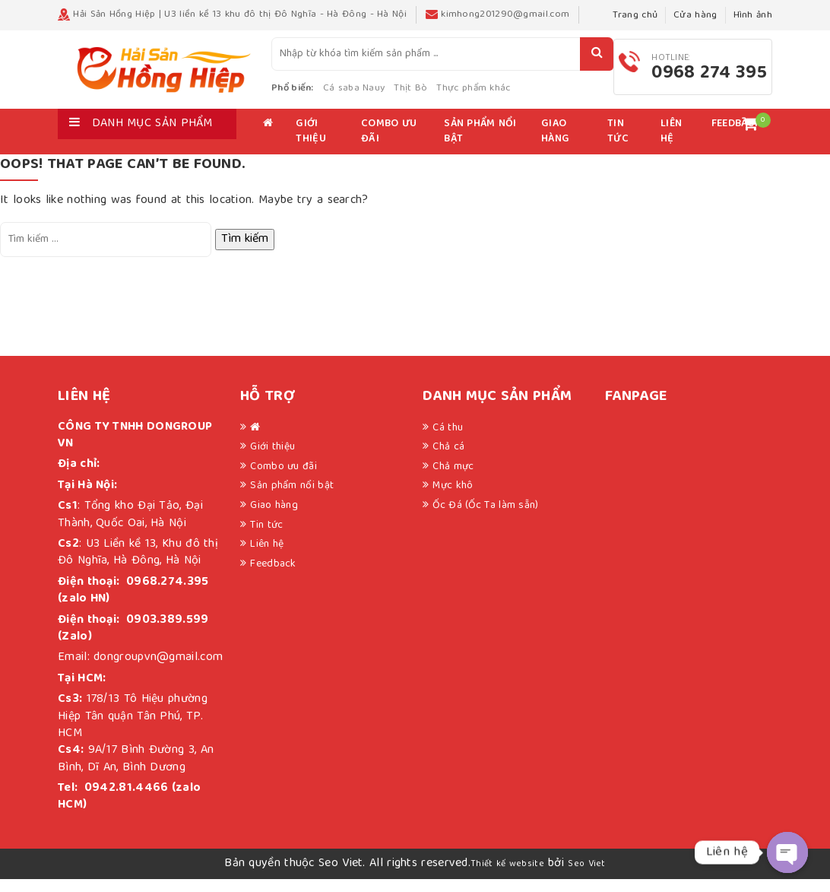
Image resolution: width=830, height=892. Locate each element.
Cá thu (447, 440)
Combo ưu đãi (389, 144)
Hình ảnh (752, 15)
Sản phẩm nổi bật (480, 144)
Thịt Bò (440, 94)
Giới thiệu (311, 144)
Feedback (273, 576)
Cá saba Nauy (383, 94)
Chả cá (448, 460)
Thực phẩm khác (503, 94)
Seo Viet (586, 876)
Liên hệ (671, 144)
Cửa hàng (695, 15)
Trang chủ (635, 15)
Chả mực (453, 479)
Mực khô (452, 499)
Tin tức (618, 144)
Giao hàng (555, 144)
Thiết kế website (507, 876)
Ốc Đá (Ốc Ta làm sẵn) (485, 518)
